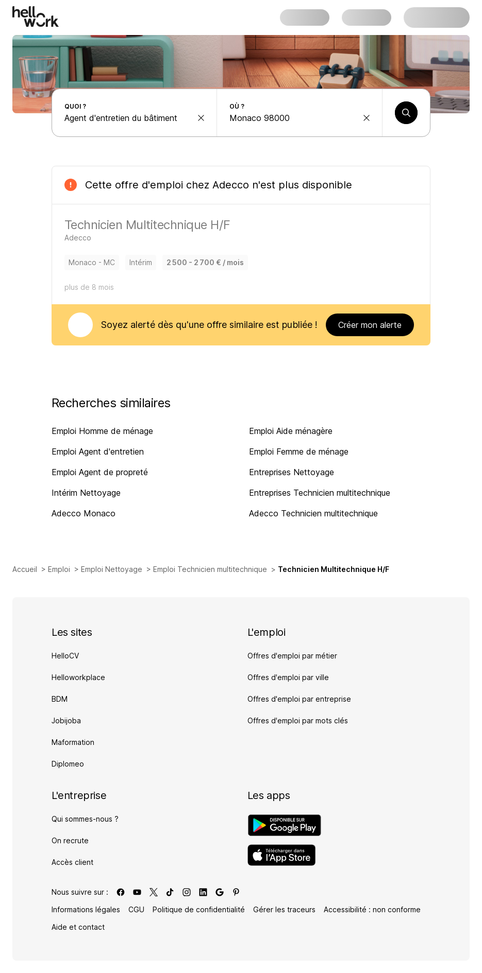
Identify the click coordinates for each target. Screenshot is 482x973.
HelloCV (65, 655)
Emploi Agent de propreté (100, 472)
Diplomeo (68, 763)
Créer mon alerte (370, 325)
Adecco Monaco (83, 513)
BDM (60, 698)
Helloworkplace (78, 677)
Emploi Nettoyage (111, 569)
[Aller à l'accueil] (35, 16)
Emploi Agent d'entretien (98, 451)
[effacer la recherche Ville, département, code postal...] (366, 118)
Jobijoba (66, 720)
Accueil (24, 569)
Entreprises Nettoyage (291, 472)
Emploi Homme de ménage (102, 431)
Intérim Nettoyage (86, 493)
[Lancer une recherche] (406, 112)
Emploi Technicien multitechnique (210, 569)
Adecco (230, 185)
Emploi (59, 569)
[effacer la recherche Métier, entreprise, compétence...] (201, 118)
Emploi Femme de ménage (298, 451)
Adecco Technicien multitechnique (313, 513)
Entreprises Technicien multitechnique (319, 493)
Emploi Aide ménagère (291, 431)
